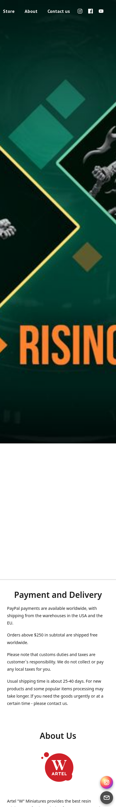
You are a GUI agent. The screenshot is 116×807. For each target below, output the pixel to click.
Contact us (58, 11)
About (31, 11)
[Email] (106, 797)
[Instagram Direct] (106, 782)
